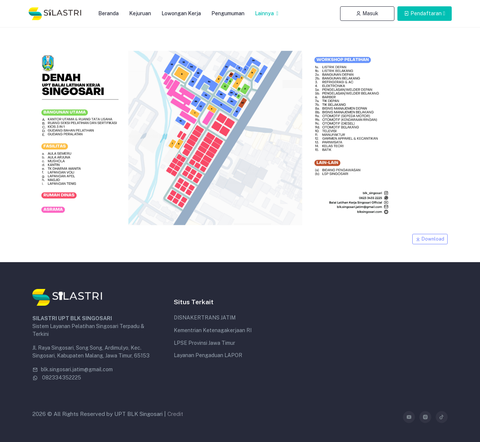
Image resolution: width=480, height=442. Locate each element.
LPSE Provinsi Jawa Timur (204, 343)
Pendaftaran (423, 13)
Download (430, 239)
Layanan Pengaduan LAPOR (208, 355)
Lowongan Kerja (181, 13)
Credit (175, 414)
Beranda (108, 13)
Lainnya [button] (265, 13)
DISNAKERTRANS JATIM (205, 318)
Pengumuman (227, 13)
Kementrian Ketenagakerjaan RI (213, 330)
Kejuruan (140, 13)
